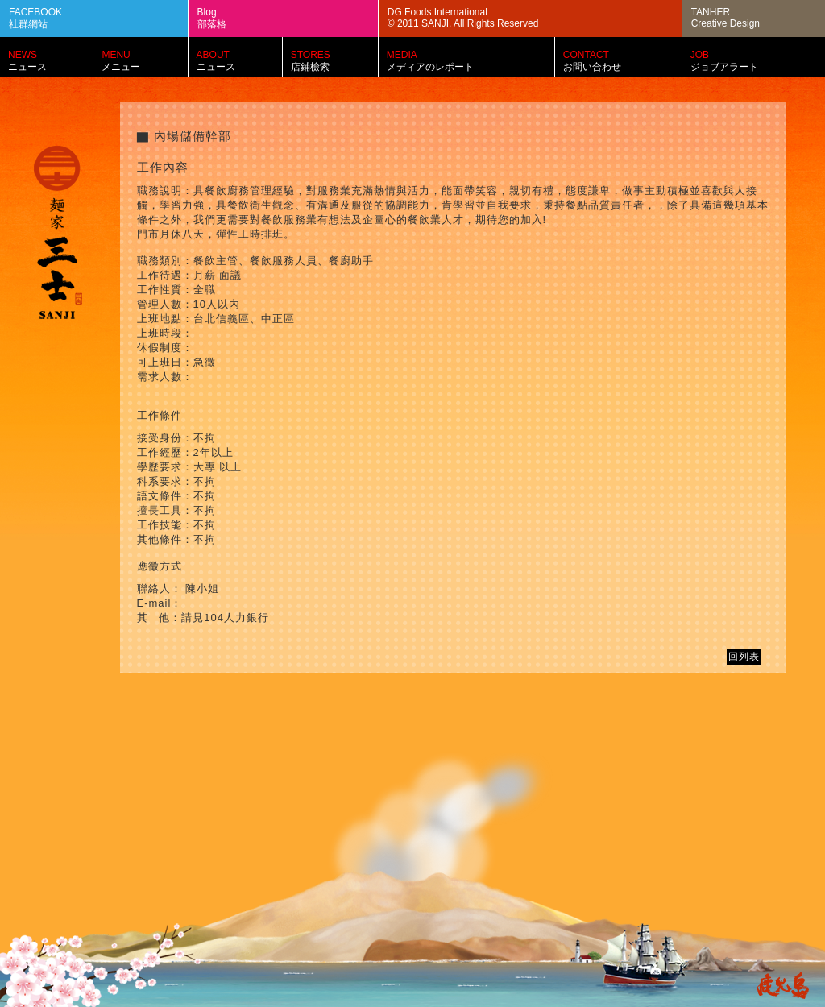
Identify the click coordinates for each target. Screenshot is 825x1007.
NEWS (54, 61)
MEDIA (474, 61)
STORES (338, 61)
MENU (148, 61)
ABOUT (243, 61)
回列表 (744, 656)
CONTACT (626, 61)
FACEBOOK (103, 18)
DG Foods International (539, 17)
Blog (292, 18)
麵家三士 (58, 234)
